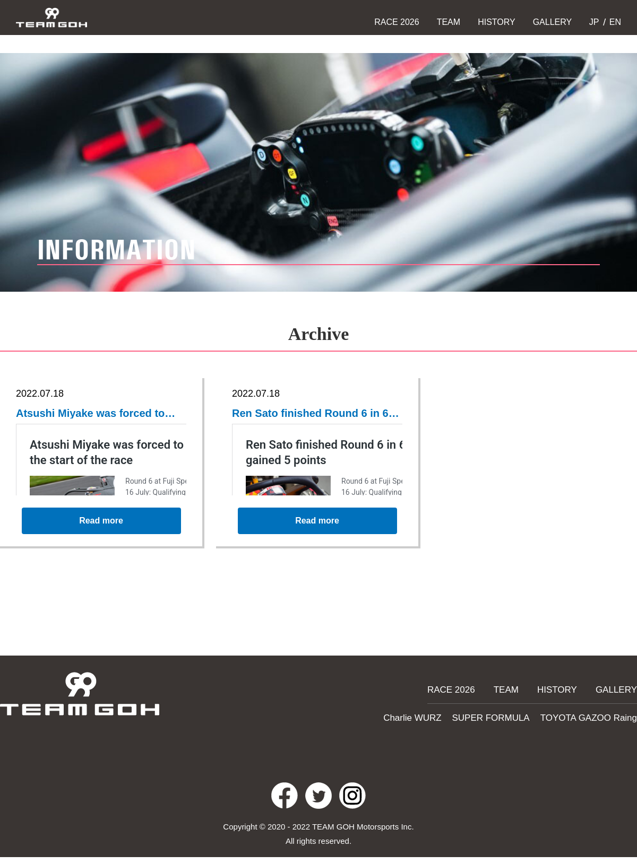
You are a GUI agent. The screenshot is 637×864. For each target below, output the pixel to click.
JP (593, 22)
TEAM (448, 22)
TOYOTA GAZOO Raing (594, 716)
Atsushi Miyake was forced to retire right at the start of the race (97, 414)
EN (614, 22)
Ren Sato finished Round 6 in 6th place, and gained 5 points (313, 414)
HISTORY (496, 22)
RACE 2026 (396, 22)
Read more (101, 527)
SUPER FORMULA (506, 716)
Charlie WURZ (436, 716)
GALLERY (552, 22)
